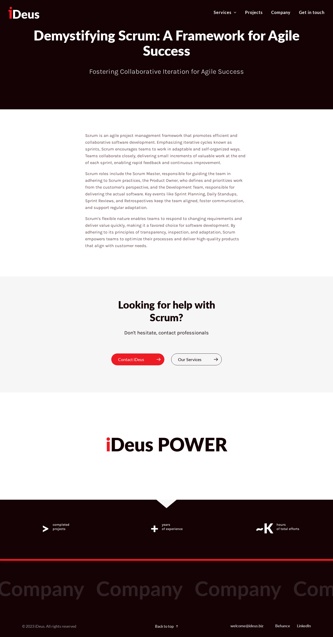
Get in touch (312, 12)
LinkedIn (304, 626)
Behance (282, 626)
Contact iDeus (141, 359)
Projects (254, 12)
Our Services (200, 359)
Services (225, 12)
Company (281, 12)
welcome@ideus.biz (246, 626)
